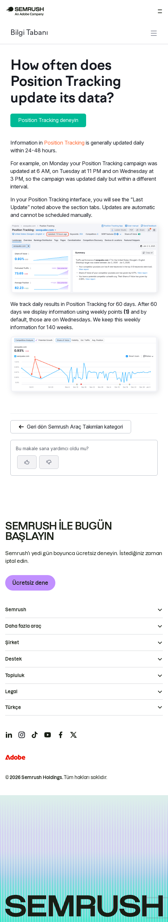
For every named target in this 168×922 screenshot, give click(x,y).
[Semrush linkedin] (8, 734)
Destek (13, 659)
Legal (11, 691)
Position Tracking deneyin (48, 120)
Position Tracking (64, 142)
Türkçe (13, 707)
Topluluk (14, 675)
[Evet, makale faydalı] (27, 462)
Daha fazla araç (23, 626)
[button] (49, 462)
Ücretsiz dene (30, 583)
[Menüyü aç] (160, 11)
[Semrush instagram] (21, 734)
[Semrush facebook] (60, 734)
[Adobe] (15, 757)
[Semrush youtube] (47, 734)
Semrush (15, 609)
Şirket (12, 642)
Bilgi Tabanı (29, 33)
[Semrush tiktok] (34, 734)
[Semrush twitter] (73, 734)
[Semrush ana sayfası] (24, 11)
